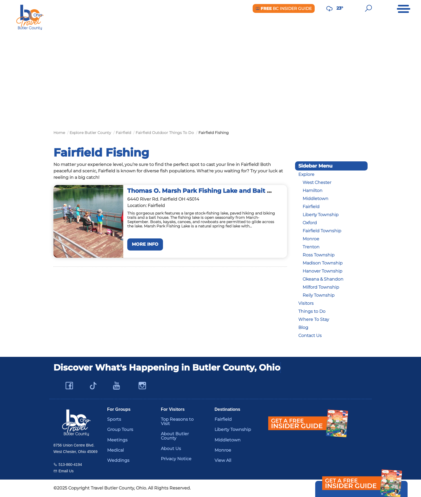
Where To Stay (313, 319)
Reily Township (319, 295)
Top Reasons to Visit (177, 421)
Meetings (117, 439)
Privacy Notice (176, 458)
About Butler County (175, 436)
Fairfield (311, 206)
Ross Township (319, 254)
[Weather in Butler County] (329, 8)
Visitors (306, 303)
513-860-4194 (70, 464)
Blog (303, 327)
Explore (306, 174)
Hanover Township (322, 271)
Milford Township (321, 287)
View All (223, 460)
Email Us (66, 471)
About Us (171, 448)
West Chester (317, 182)
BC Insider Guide (284, 8)
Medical (115, 450)
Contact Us (310, 335)
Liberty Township (321, 214)
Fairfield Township (322, 230)
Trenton (311, 246)
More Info (145, 244)
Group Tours (120, 429)
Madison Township (323, 263)
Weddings (118, 460)
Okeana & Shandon (323, 279)
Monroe (311, 238)
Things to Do (311, 311)
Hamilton (312, 190)
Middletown (315, 198)
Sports (114, 419)
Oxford (310, 222)
